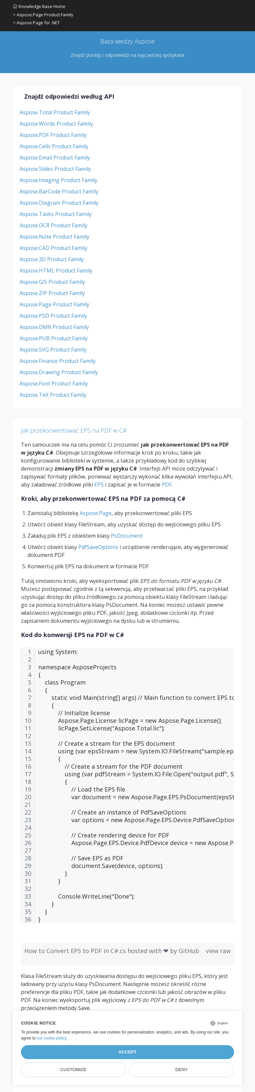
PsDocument (127, 535)
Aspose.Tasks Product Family (56, 214)
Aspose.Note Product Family (54, 236)
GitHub (189, 951)
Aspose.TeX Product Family (53, 394)
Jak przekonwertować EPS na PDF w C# (74, 430)
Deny (181, 1069)
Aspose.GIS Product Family (52, 281)
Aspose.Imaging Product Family (58, 180)
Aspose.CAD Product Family (53, 248)
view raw (218, 951)
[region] (127, 789)
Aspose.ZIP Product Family (52, 293)
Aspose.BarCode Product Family (59, 191)
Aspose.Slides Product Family (55, 168)
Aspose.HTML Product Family (56, 270)
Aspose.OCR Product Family (53, 225)
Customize (73, 1069)
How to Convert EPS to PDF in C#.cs (76, 951)
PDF (167, 484)
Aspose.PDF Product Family (53, 135)
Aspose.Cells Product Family (54, 146)
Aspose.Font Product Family (54, 383)
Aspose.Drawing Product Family (59, 372)
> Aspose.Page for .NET (36, 23)
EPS (99, 484)
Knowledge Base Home (39, 6)
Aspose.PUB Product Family (54, 338)
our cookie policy (51, 1038)
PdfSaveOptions (98, 547)
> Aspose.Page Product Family (43, 15)
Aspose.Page (96, 513)
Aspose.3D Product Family (52, 259)
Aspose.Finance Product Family (58, 361)
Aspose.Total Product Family (55, 112)
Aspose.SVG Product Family (53, 349)
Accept (127, 1051)
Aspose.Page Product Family (54, 304)
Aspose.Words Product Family (56, 123)
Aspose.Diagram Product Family (59, 202)
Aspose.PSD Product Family (53, 315)
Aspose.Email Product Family (55, 157)
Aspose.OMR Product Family (54, 327)
